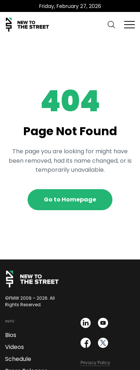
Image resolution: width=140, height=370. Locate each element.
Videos (14, 347)
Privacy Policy (95, 362)
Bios (10, 335)
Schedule (18, 359)
